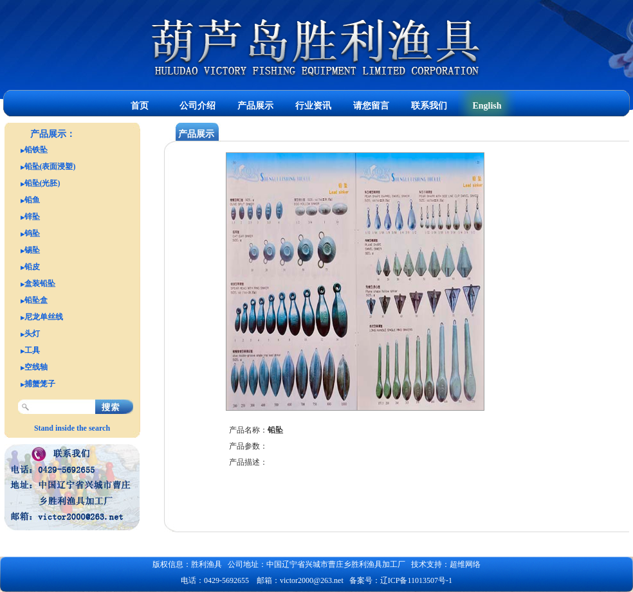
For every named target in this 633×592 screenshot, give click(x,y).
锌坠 (32, 216)
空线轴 (36, 367)
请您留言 (371, 106)
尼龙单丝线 (43, 316)
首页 (140, 106)
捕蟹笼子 (39, 383)
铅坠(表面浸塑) (50, 166)
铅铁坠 (36, 149)
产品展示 (255, 106)
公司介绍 (197, 106)
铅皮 (32, 266)
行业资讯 (313, 106)
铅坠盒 (36, 300)
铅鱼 (32, 199)
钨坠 (32, 233)
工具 (32, 350)
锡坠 (32, 250)
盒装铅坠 (39, 283)
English (486, 106)
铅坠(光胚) (42, 183)
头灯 (32, 333)
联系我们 (429, 106)
